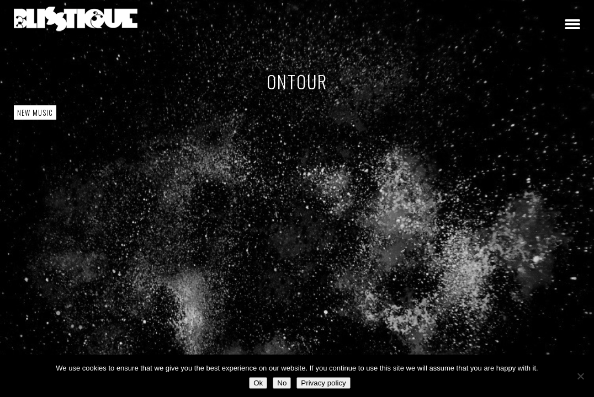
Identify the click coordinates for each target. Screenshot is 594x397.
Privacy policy (323, 383)
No (282, 383)
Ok (258, 383)
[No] (580, 376)
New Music (35, 112)
